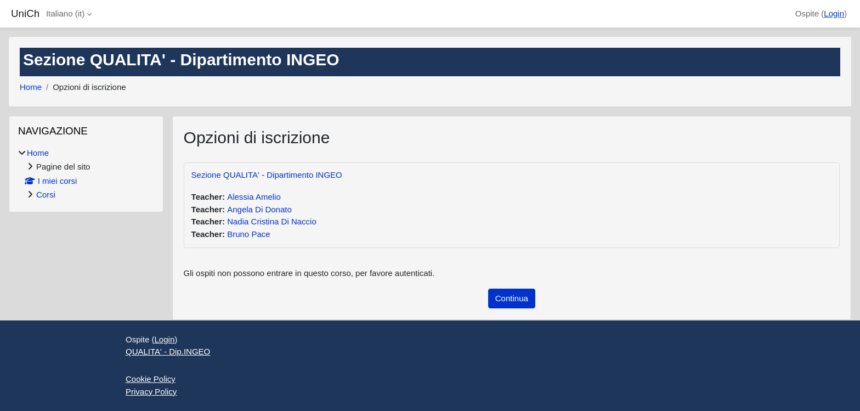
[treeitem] (86, 174)
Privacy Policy (151, 391)
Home (31, 87)
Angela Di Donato (259, 209)
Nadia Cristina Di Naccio (271, 221)
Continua (511, 298)
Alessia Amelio (254, 196)
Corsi (45, 194)
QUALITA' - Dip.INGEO (168, 351)
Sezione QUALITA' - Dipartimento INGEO (266, 174)
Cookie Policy (151, 379)
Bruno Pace (248, 234)
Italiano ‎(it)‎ (65, 13)
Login (834, 13)
